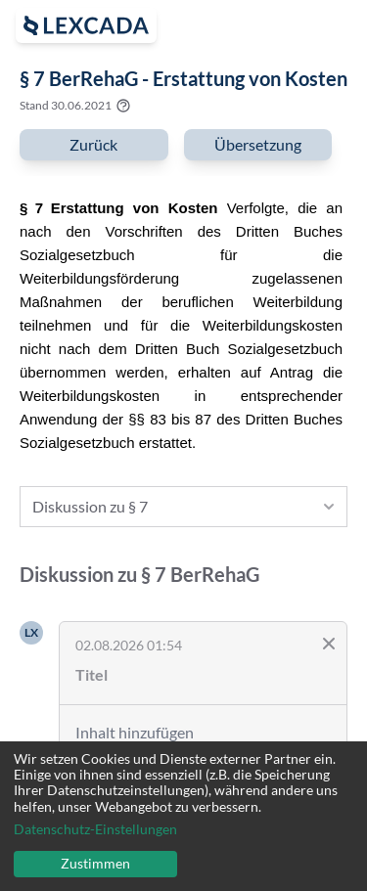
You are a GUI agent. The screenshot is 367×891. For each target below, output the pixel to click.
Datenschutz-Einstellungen (95, 829)
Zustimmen (95, 863)
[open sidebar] (86, 25)
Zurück (93, 144)
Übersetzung (257, 144)
